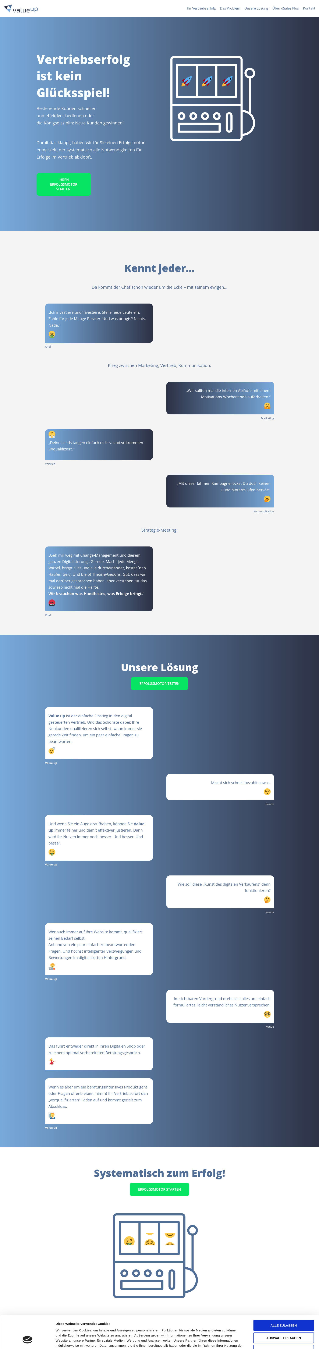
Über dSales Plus (285, 8)
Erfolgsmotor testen (159, 683)
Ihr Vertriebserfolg (201, 8)
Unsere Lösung (256, 8)
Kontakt (309, 8)
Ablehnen (283, 1322)
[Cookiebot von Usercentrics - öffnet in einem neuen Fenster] (27, 1341)
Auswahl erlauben (283, 1309)
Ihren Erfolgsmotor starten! (63, 184)
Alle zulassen (283, 1297)
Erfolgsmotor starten (159, 1189)
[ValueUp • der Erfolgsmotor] (21, 8)
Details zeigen (225, 1340)
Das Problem (230, 8)
